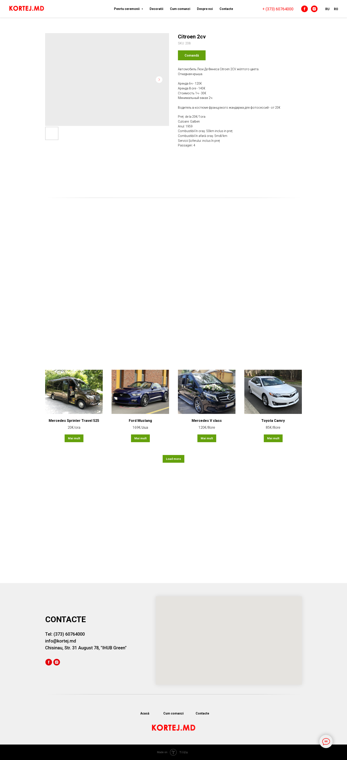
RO (336, 9)
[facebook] (304, 9)
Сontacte (226, 9)
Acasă (144, 713)
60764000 (284, 9)
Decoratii (156, 9)
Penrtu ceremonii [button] (127, 9)
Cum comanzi (180, 9)
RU (327, 9)
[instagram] (314, 9)
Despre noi (205, 9)
